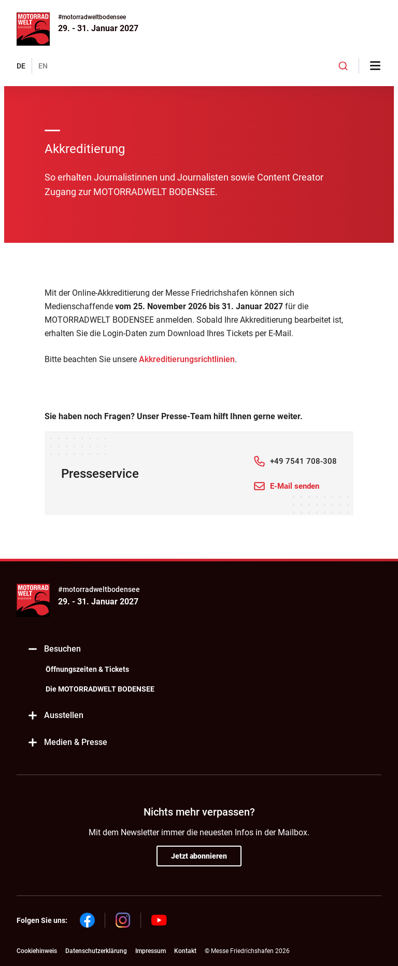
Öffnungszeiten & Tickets (87, 669)
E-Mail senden (294, 486)
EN (43, 66)
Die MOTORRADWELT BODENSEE (100, 689)
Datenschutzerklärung (96, 951)
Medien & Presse (67, 742)
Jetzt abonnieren (199, 856)
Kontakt (185, 951)
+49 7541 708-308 (303, 461)
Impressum (150, 951)
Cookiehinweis (37, 951)
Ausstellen (55, 715)
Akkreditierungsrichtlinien (187, 359)
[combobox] (343, 66)
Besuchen (54, 649)
